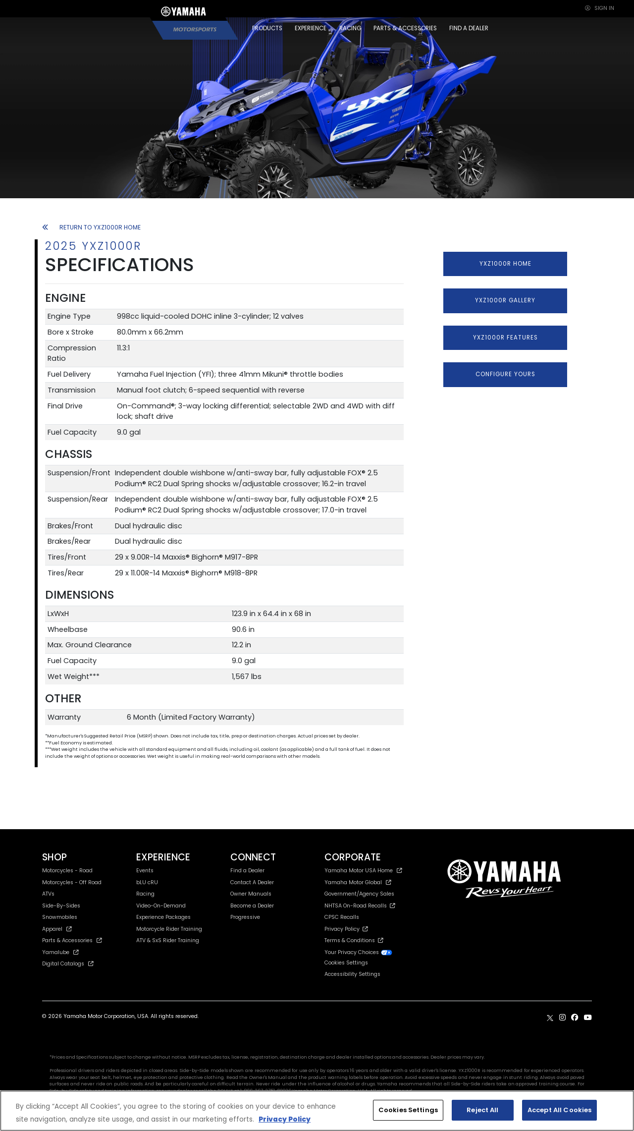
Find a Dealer (247, 870)
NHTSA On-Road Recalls (359, 905)
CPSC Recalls (341, 917)
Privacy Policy (346, 929)
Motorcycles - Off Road (72, 882)
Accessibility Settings (352, 974)
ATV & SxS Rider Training (167, 940)
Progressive (245, 917)
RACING (350, 28)
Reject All (482, 1110)
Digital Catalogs (68, 963)
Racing (145, 894)
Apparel (57, 929)
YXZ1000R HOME (505, 264)
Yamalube (60, 952)
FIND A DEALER (468, 28)
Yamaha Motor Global (357, 882)
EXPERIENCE (310, 28)
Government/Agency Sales (359, 894)
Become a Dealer (252, 905)
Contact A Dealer (252, 882)
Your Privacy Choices (358, 952)
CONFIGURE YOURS (505, 374)
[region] (317, 1110)
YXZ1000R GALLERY (505, 300)
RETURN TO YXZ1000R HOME (91, 227)
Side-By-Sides (61, 905)
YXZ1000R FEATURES (505, 337)
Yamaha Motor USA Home (363, 870)
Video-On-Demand (161, 905)
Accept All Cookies (559, 1110)
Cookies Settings (346, 963)
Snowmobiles (59, 917)
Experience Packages (163, 917)
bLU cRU (147, 882)
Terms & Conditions (353, 940)
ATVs (48, 894)
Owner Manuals (250, 894)
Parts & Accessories (72, 940)
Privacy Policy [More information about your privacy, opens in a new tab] (285, 1119)
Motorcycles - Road (67, 870)
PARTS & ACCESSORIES (405, 28)
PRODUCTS (267, 28)
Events (145, 870)
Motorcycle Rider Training (169, 929)
